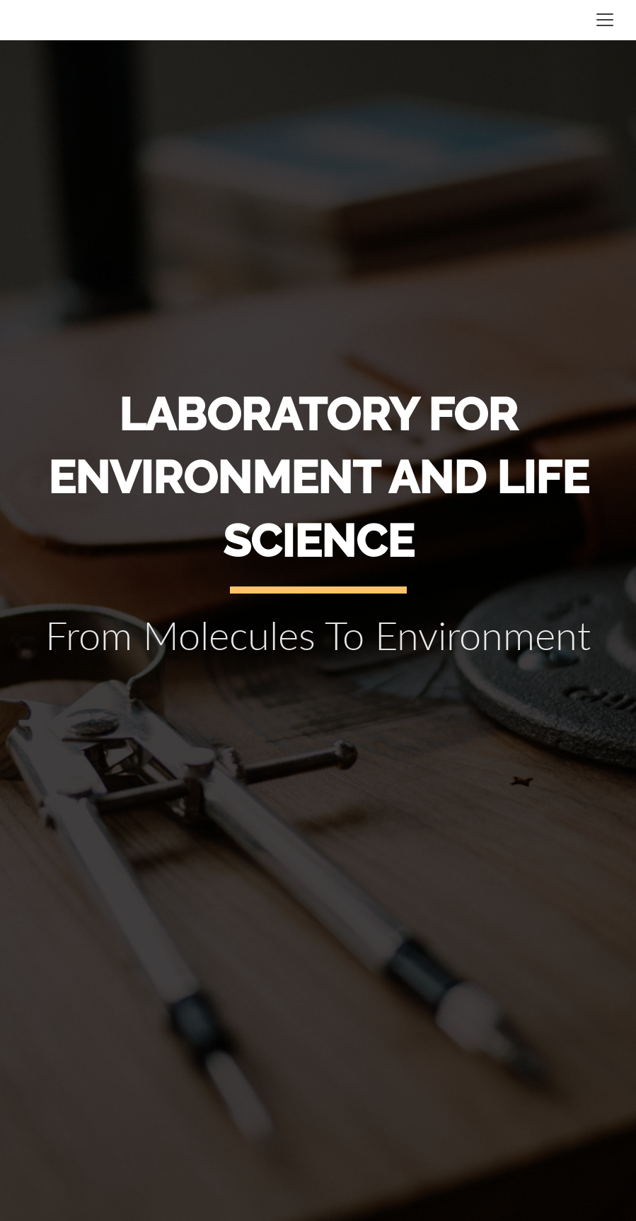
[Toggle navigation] (605, 20)
